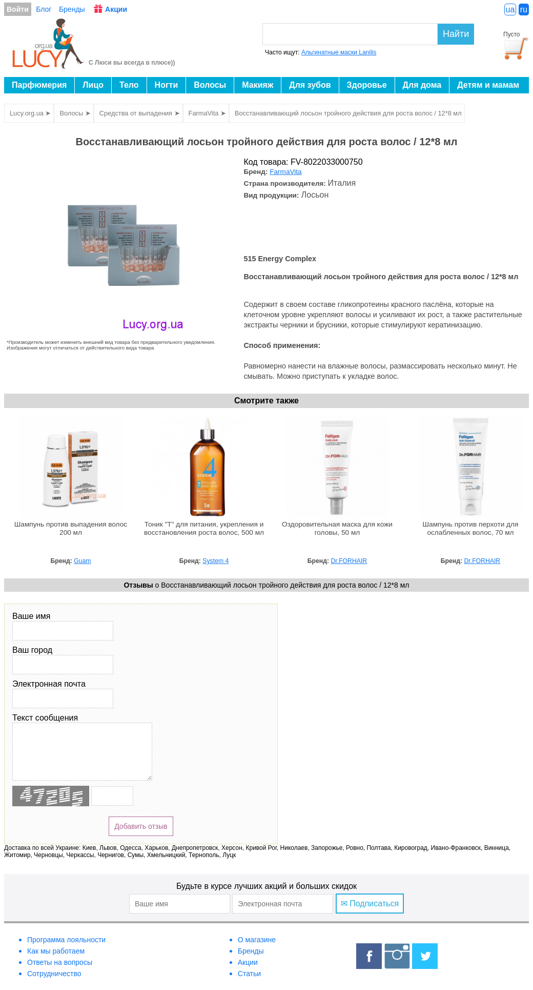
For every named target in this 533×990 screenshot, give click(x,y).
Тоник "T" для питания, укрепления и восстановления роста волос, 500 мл (204, 528)
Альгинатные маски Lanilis (338, 52)
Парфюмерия (39, 85)
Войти (18, 9)
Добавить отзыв (141, 826)
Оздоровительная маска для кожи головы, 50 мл (337, 528)
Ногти (166, 85)
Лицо (93, 85)
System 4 (215, 561)
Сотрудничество (54, 973)
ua (510, 9)
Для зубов (310, 85)
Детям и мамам (488, 85)
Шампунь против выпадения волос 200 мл (70, 528)
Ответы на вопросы (59, 962)
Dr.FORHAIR (349, 561)
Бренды (72, 9)
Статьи (249, 973)
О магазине (257, 940)
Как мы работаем (56, 951)
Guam (82, 561)
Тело (129, 85)
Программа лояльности (66, 940)
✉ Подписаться (370, 903)
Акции (116, 9)
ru (523, 9)
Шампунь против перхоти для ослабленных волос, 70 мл (471, 528)
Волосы (210, 85)
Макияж (257, 85)
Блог (43, 9)
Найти (456, 34)
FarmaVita (285, 172)
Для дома (422, 85)
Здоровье (367, 85)
